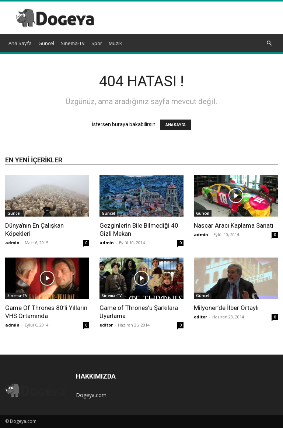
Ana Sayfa (20, 43)
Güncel (46, 43)
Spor (96, 43)
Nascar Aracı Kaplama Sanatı (233, 225)
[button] (269, 43)
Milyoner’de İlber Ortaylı (226, 307)
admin (12, 242)
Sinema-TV (73, 43)
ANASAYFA (175, 124)
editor (106, 325)
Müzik (115, 43)
